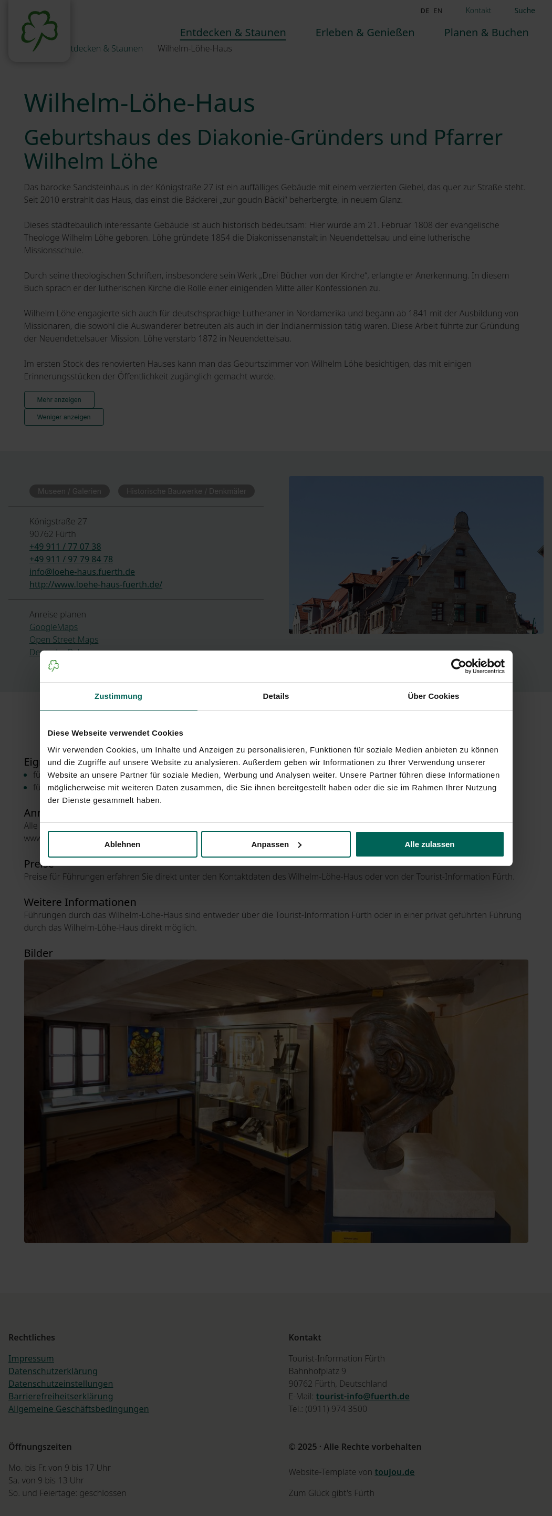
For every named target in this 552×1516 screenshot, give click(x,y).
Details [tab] (276, 696)
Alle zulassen (429, 844)
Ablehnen (122, 844)
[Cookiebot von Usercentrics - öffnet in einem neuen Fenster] (459, 666)
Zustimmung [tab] (118, 696)
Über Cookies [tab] (434, 696)
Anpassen (276, 844)
